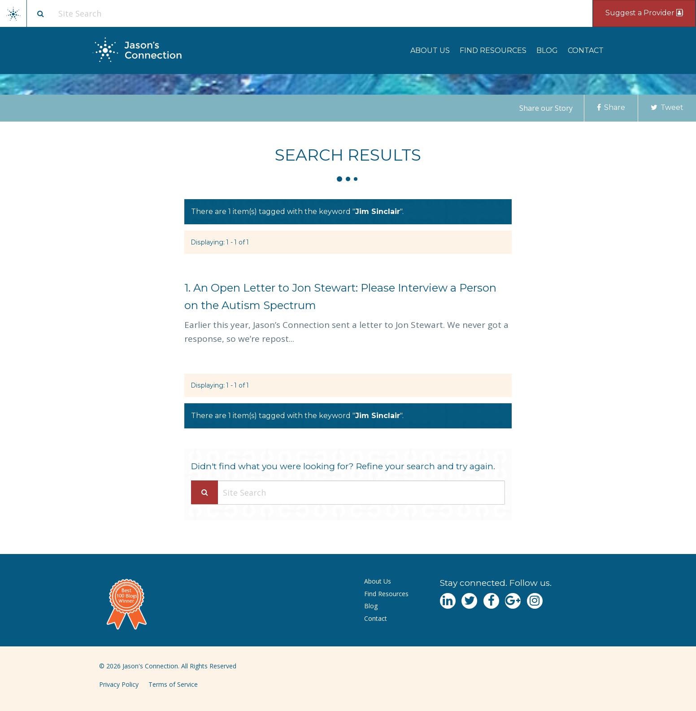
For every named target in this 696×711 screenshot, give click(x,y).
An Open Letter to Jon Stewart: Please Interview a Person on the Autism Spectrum (340, 296)
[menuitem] (430, 50)
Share (611, 107)
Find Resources (493, 50)
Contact (586, 50)
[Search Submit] (204, 492)
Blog (547, 50)
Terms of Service (173, 684)
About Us (430, 50)
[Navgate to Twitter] (469, 601)
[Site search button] (40, 13)
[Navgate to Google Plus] (513, 601)
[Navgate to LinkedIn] (448, 601)
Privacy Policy (119, 684)
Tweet (667, 107)
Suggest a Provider (644, 13)
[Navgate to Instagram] (535, 601)
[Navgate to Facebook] (491, 601)
